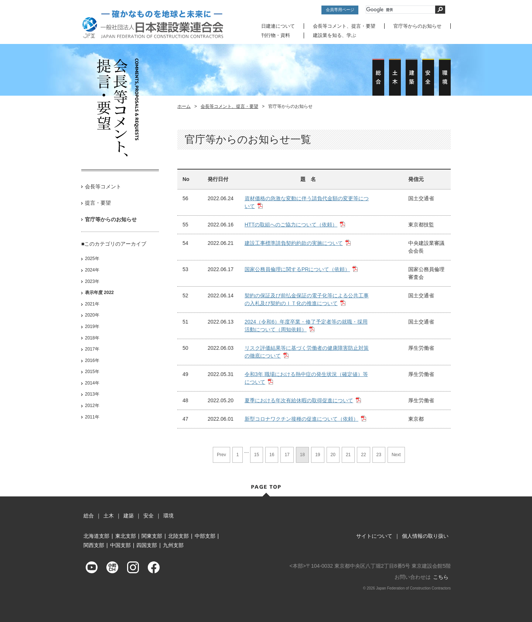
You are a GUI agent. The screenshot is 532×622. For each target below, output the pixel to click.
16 (271, 454)
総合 (88, 515)
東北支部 (125, 536)
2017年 (92, 348)
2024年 (92, 269)
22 (363, 454)
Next (396, 454)
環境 (168, 515)
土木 (108, 515)
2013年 (92, 394)
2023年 (92, 281)
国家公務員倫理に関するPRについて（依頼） (297, 269)
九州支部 (173, 545)
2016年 (92, 360)
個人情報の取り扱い (425, 536)
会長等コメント (103, 186)
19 (317, 454)
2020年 (92, 315)
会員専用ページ (340, 9)
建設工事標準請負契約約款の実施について (294, 243)
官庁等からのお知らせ (417, 26)
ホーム (184, 106)
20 (333, 454)
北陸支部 (178, 536)
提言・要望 (98, 203)
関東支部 (151, 536)
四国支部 (146, 545)
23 (378, 454)
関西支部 (93, 545)
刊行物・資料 (275, 35)
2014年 (92, 382)
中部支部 (205, 536)
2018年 (92, 337)
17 (286, 454)
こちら (441, 577)
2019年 (92, 326)
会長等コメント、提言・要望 (344, 26)
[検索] (400, 9)
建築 (128, 515)
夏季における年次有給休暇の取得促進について (299, 400)
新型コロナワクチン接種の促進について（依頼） (301, 418)
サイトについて (374, 536)
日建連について (278, 26)
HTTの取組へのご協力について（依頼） (291, 224)
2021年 (92, 303)
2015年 (92, 371)
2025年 (92, 258)
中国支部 (120, 545)
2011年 (92, 416)
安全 (148, 515)
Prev (221, 454)
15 (256, 454)
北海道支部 (96, 536)
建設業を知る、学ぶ (334, 35)
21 (348, 454)
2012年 (92, 405)
